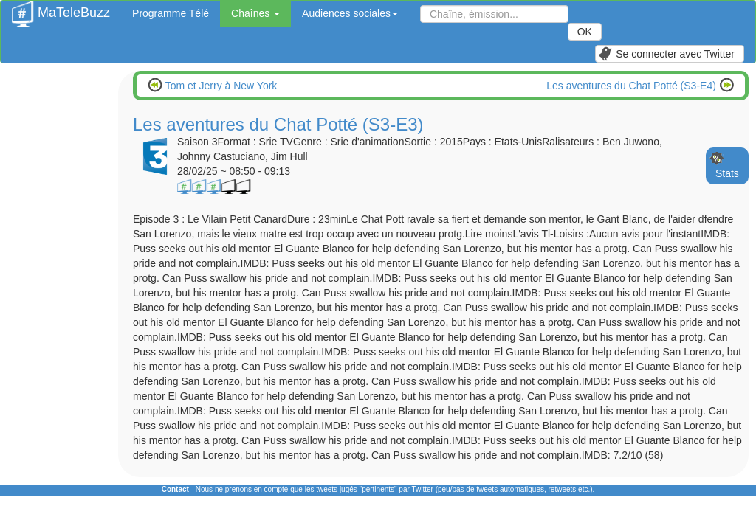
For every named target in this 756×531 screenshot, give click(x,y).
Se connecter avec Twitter (666, 53)
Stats (727, 173)
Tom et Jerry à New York (219, 85)
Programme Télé (170, 13)
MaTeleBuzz (61, 8)
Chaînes (255, 13)
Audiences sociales (350, 13)
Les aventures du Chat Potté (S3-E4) (632, 85)
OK (584, 32)
